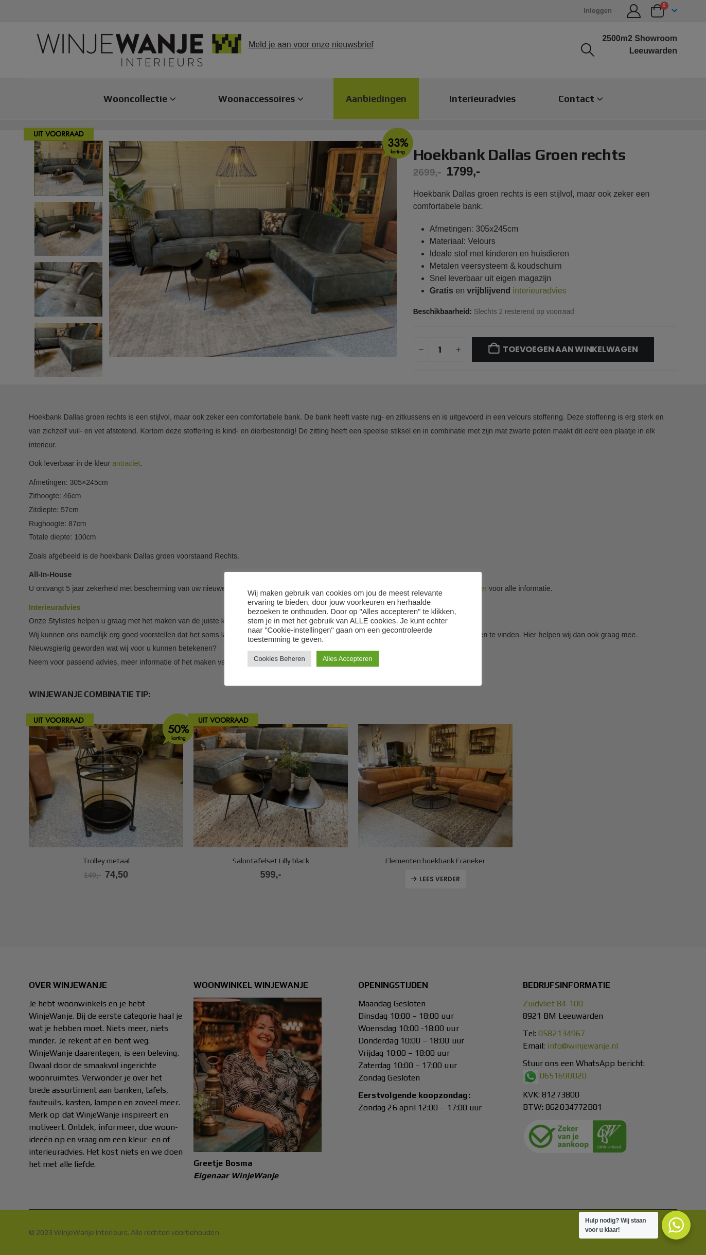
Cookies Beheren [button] (279, 659)
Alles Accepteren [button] (348, 659)
